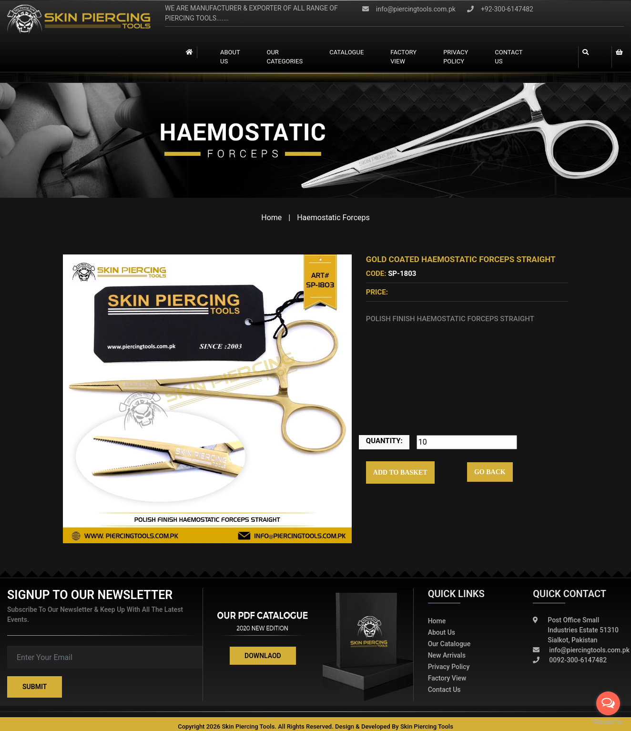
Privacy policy (449, 666)
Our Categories (284, 57)
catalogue (346, 52)
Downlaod (262, 656)
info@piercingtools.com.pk (409, 9)
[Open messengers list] (608, 703)
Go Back (490, 472)
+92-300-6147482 (500, 9)
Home (271, 217)
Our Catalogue (449, 644)
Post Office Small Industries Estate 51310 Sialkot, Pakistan (576, 630)
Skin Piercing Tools (426, 726)
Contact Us (444, 689)
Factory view (403, 57)
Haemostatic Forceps (333, 217)
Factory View (447, 678)
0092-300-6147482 (570, 660)
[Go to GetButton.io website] (608, 721)
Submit (34, 686)
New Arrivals (447, 655)
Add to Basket (400, 472)
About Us (230, 57)
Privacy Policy (455, 57)
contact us (508, 57)
